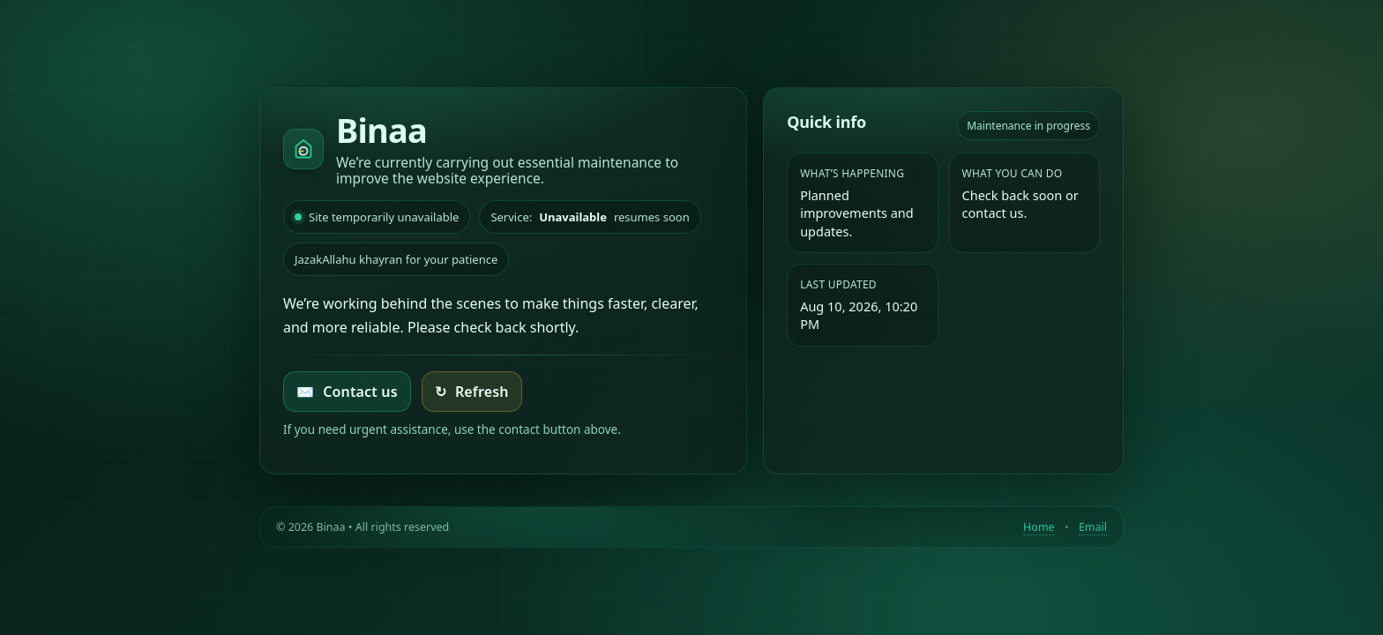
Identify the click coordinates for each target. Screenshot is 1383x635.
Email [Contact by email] (1093, 526)
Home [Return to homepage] (1039, 526)
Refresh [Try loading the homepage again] (472, 391)
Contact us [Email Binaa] (347, 391)
